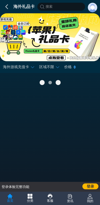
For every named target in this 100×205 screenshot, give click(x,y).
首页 (10, 198)
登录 (90, 186)
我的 (90, 198)
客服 (50, 198)
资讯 (70, 198)
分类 (30, 198)
